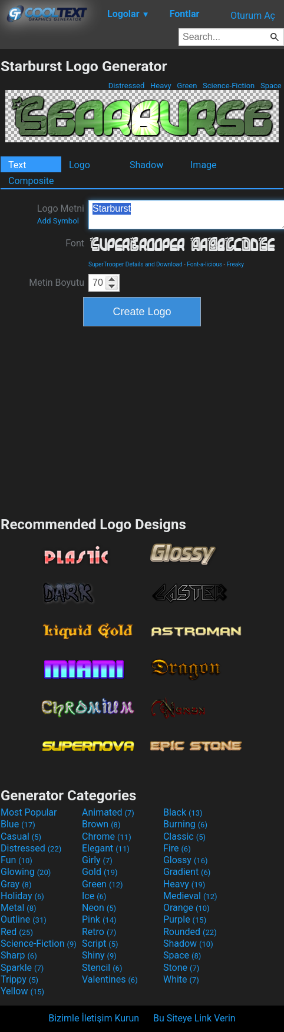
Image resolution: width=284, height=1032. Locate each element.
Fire (177, 848)
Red (17, 931)
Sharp (19, 955)
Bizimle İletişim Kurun (93, 1018)
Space (271, 85)
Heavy (160, 85)
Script (100, 943)
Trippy (19, 979)
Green (187, 85)
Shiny (99, 955)
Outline (24, 919)
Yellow (22, 991)
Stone (181, 967)
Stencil (102, 967)
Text (17, 165)
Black (183, 812)
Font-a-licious (204, 264)
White (181, 979)
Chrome (106, 836)
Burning (185, 824)
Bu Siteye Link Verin (194, 1018)
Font (74, 243)
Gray (16, 884)
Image (203, 165)
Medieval (190, 895)
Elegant (106, 848)
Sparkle (22, 967)
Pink (99, 919)
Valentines (110, 979)
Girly (97, 860)
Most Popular (29, 812)
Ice (94, 895)
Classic (184, 836)
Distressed (127, 85)
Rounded (190, 931)
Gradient (186, 871)
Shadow (146, 165)
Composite (31, 180)
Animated (108, 812)
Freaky (235, 264)
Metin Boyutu (56, 282)
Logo (79, 165)
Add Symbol (58, 220)
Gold (100, 871)
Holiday (22, 895)
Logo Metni (60, 214)
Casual (21, 836)
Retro (99, 931)
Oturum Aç (252, 15)
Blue (18, 824)
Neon (99, 907)
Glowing (26, 871)
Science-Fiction (229, 85)
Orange (186, 907)
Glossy (185, 860)
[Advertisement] (142, 420)
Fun (16, 860)
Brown (101, 824)
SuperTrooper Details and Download (135, 264)
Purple (184, 919)
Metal (19, 907)
